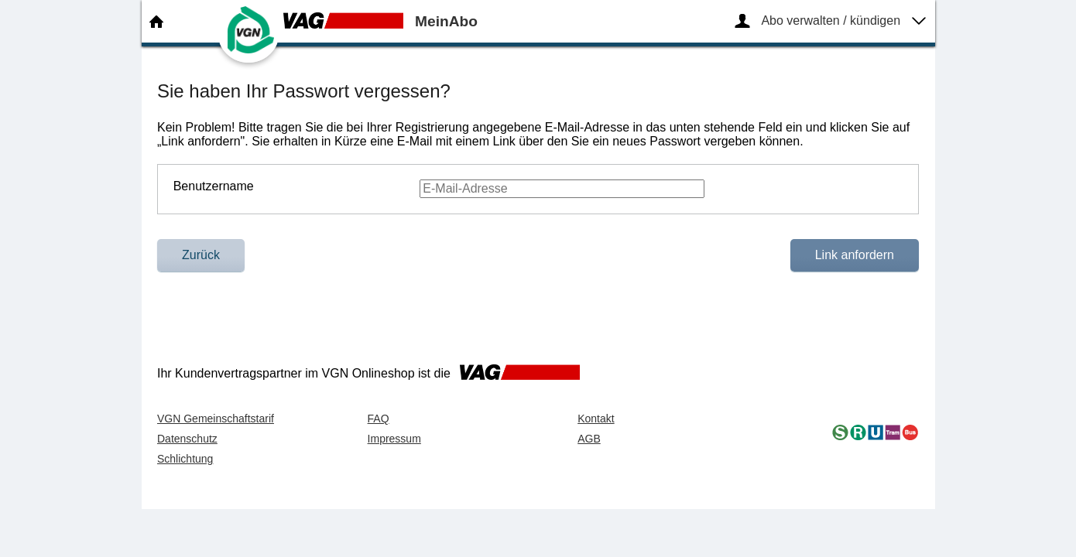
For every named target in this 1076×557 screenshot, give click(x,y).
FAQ (378, 418)
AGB (589, 438)
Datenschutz (187, 438)
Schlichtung (185, 459)
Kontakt (595, 418)
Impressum (394, 438)
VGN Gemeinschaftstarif (215, 418)
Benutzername (213, 186)
